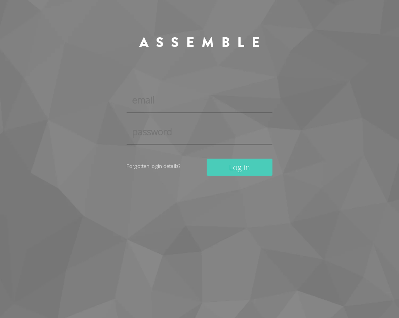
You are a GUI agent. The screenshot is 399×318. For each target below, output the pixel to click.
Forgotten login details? (153, 166)
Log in (239, 167)
